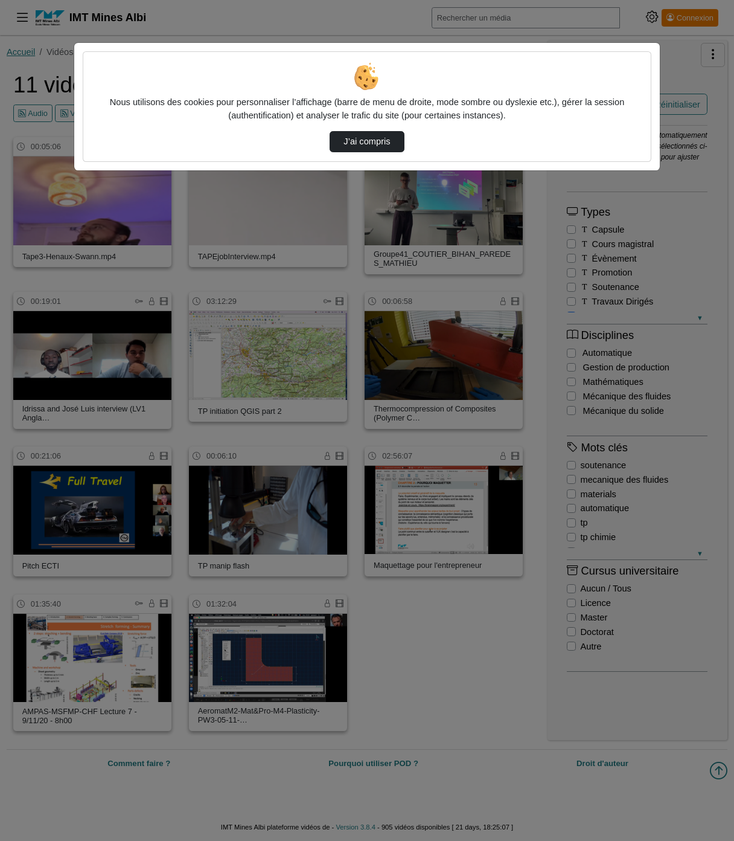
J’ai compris (366, 141)
